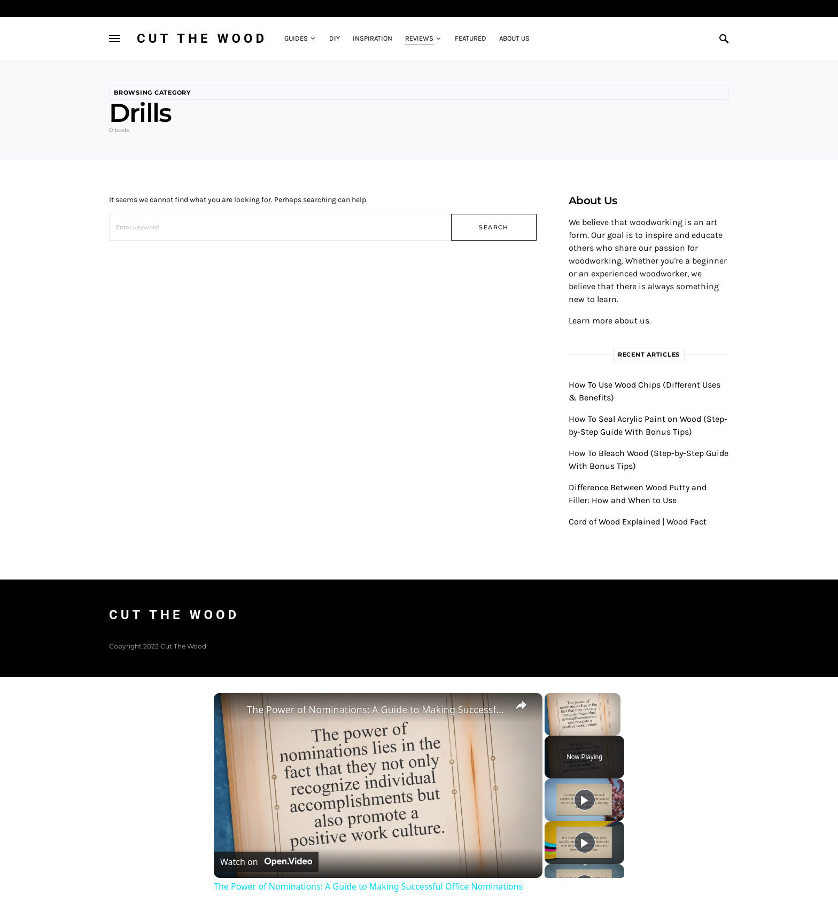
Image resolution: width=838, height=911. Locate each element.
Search (493, 227)
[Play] (584, 799)
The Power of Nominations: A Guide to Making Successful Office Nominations (376, 709)
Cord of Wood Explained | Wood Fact (638, 521)
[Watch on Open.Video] (266, 862)
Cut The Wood (202, 38)
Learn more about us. (610, 320)
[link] (231, 710)
